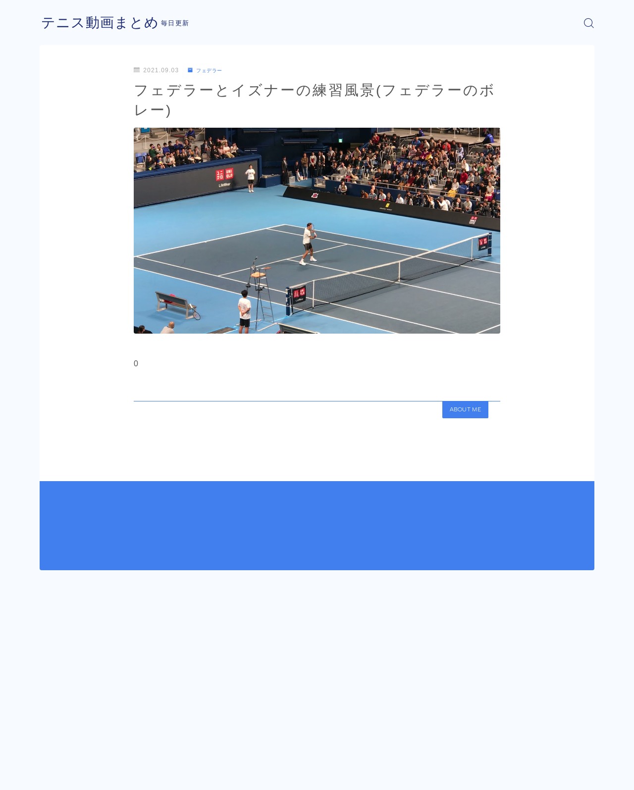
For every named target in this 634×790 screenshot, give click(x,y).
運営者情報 (56, 775)
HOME (51, 745)
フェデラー (208, 70)
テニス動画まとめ (104, 23)
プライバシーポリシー (123, 775)
